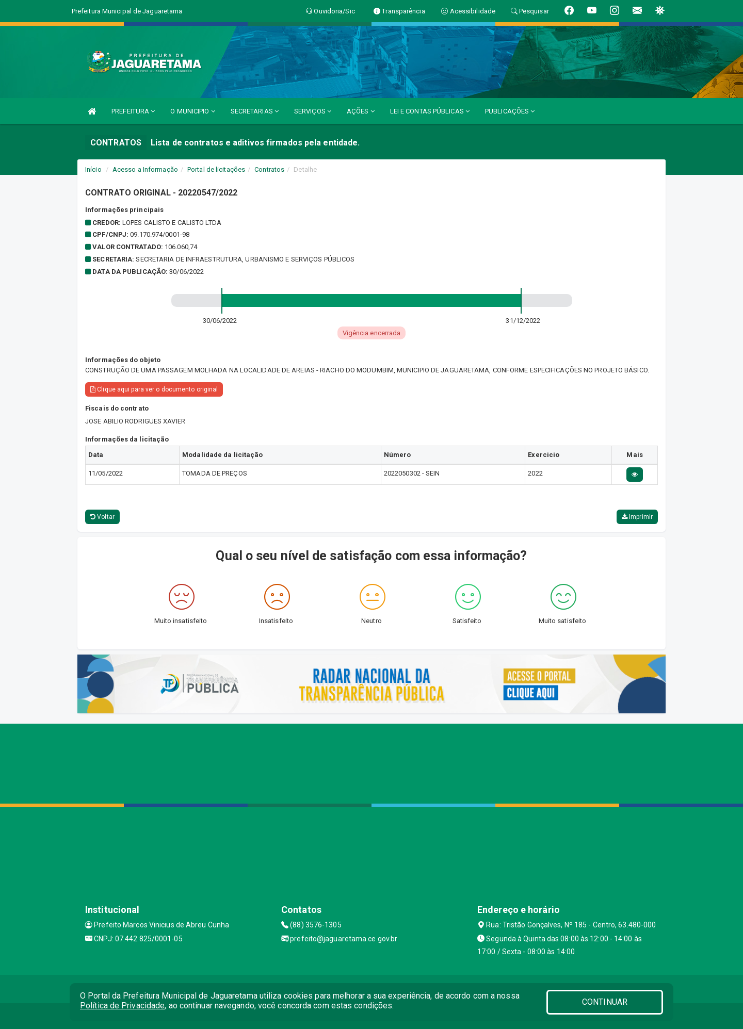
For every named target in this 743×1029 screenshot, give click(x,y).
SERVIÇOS (312, 111)
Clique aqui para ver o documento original (154, 389)
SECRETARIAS (255, 111)
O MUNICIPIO (192, 111)
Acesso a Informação (145, 169)
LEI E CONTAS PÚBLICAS (430, 111)
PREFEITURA (133, 111)
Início (93, 169)
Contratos (269, 169)
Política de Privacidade (122, 1005)
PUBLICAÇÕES (510, 111)
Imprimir (637, 516)
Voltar (102, 516)
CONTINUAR (604, 1002)
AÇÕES (361, 111)
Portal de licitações (216, 169)
